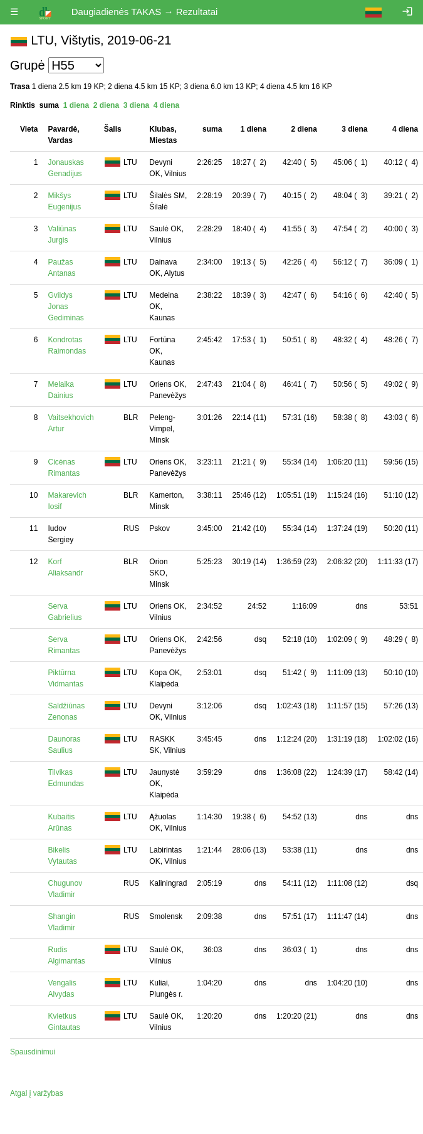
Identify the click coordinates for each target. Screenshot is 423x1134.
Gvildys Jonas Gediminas (65, 306)
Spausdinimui (32, 1051)
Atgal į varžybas (36, 1093)
